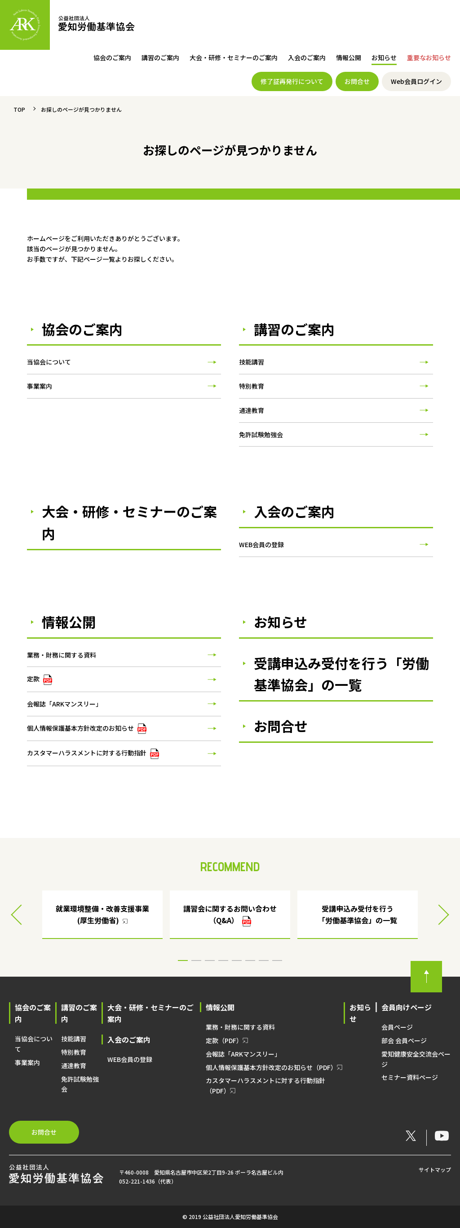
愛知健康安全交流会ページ (416, 1059)
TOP (19, 109)
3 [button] (210, 960)
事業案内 (39, 386)
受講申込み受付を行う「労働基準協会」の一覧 (341, 674)
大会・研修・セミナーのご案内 (234, 57)
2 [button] (196, 960)
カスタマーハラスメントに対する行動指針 (93, 753)
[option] (230, 914)
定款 (39, 679)
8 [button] (277, 960)
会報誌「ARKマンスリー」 (64, 703)
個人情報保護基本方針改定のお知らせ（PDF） (271, 1067)
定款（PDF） (224, 1040)
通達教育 (251, 410)
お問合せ (357, 81)
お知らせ (384, 57)
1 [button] (183, 960)
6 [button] (250, 960)
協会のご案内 (112, 57)
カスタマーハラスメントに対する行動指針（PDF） (265, 1085)
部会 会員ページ (404, 1040)
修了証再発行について (292, 81)
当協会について (49, 361)
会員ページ (397, 1026)
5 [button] (237, 960)
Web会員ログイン (416, 81)
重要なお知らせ (429, 57)
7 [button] (264, 960)
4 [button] (223, 960)
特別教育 (251, 386)
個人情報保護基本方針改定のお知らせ (86, 729)
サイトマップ (435, 1169)
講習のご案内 (160, 57)
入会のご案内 (307, 57)
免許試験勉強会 (261, 434)
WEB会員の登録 (261, 544)
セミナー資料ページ (409, 1077)
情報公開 (348, 57)
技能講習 (251, 361)
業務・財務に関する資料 (61, 654)
